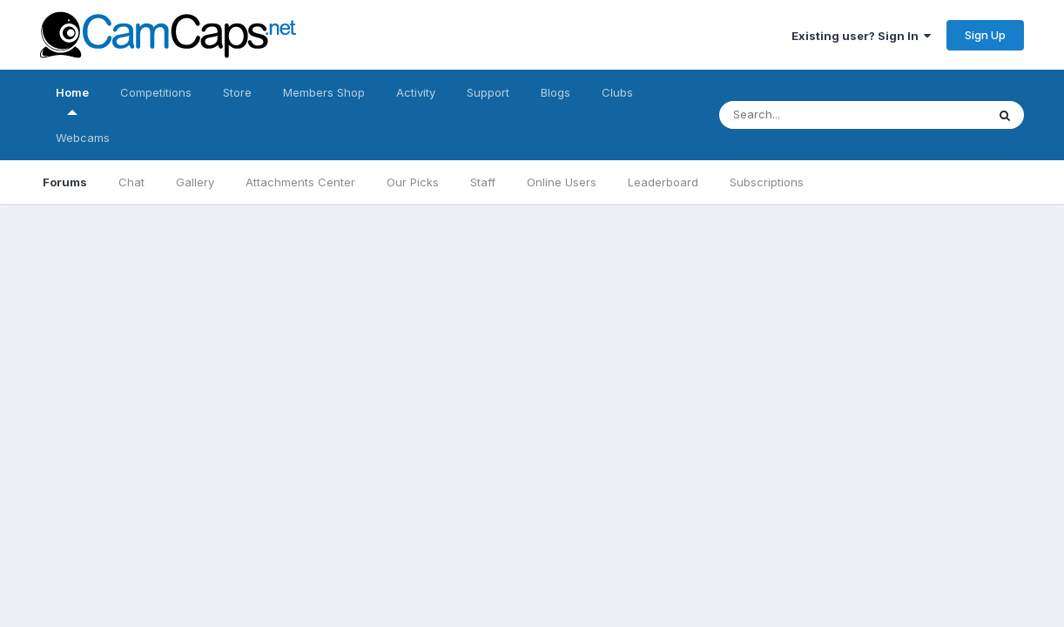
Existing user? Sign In (861, 36)
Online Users (561, 182)
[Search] (835, 115)
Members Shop (324, 92)
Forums (65, 182)
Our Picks (413, 182)
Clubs (617, 92)
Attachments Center (300, 182)
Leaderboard (663, 182)
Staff (482, 182)
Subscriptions (767, 182)
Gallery (195, 182)
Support (488, 92)
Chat (131, 182)
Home (72, 100)
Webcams (83, 138)
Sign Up (985, 35)
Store (237, 92)
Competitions (156, 92)
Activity (415, 92)
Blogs (555, 92)
